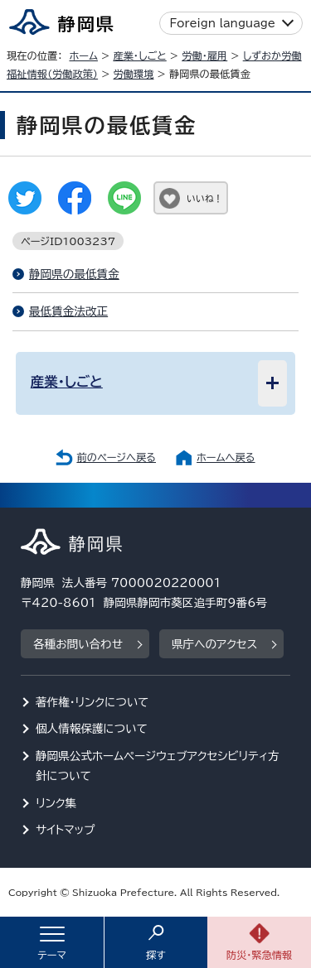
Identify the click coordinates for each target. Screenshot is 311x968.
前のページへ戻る (116, 457)
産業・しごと (139, 55)
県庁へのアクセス (214, 644)
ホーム (83, 55)
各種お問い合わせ (78, 644)
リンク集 (56, 803)
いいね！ (204, 198)
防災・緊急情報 (259, 955)
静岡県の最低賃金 (74, 274)
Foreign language (222, 23)
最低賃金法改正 (68, 311)
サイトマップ (65, 830)
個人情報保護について (92, 728)
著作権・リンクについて (92, 702)
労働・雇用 (204, 55)
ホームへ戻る (226, 457)
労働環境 (134, 74)
